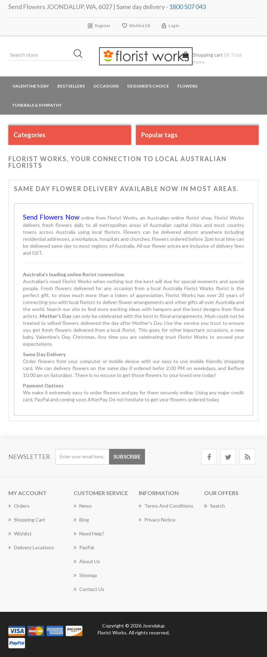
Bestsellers (71, 86)
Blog (81, 520)
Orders (19, 506)
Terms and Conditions (166, 506)
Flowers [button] (187, 86)
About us (87, 561)
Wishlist (20, 533)
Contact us (89, 589)
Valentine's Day (31, 86)
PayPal (84, 547)
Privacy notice (157, 520)
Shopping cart (26, 520)
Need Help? (89, 533)
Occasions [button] (106, 86)
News (83, 506)
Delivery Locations (31, 547)
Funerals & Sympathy (37, 105)
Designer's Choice (148, 86)
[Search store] (46, 55)
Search (214, 505)
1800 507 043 (187, 6)
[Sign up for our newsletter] (82, 457)
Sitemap (85, 575)
